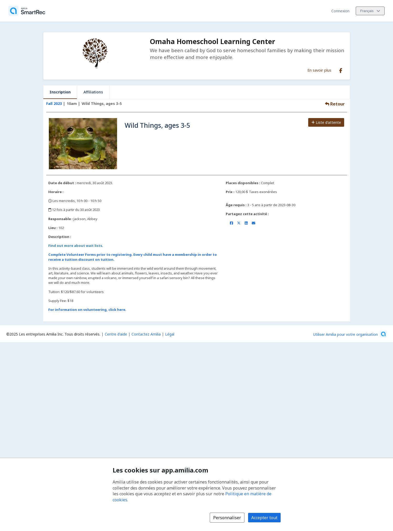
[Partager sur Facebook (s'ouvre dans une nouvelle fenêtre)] (231, 223)
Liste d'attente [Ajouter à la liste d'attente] (326, 122)
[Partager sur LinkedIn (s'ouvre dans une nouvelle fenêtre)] (246, 223)
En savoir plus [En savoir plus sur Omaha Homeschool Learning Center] (319, 70)
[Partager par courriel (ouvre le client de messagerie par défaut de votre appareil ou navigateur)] (253, 223)
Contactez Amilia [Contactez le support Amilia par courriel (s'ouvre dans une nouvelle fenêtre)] (146, 334)
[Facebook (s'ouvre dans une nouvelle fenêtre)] (340, 69)
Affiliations (93, 91)
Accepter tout (264, 518)
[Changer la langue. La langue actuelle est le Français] (370, 11)
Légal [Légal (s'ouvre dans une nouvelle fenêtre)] (169, 334)
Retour (335, 104)
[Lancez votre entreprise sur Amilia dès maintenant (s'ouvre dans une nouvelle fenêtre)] (350, 334)
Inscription (60, 91)
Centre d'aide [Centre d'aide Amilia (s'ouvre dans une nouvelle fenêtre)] (116, 334)
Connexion (340, 10)
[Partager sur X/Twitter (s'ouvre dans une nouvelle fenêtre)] (238, 223)
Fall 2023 (54, 103)
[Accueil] (26, 11)
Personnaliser (227, 518)
